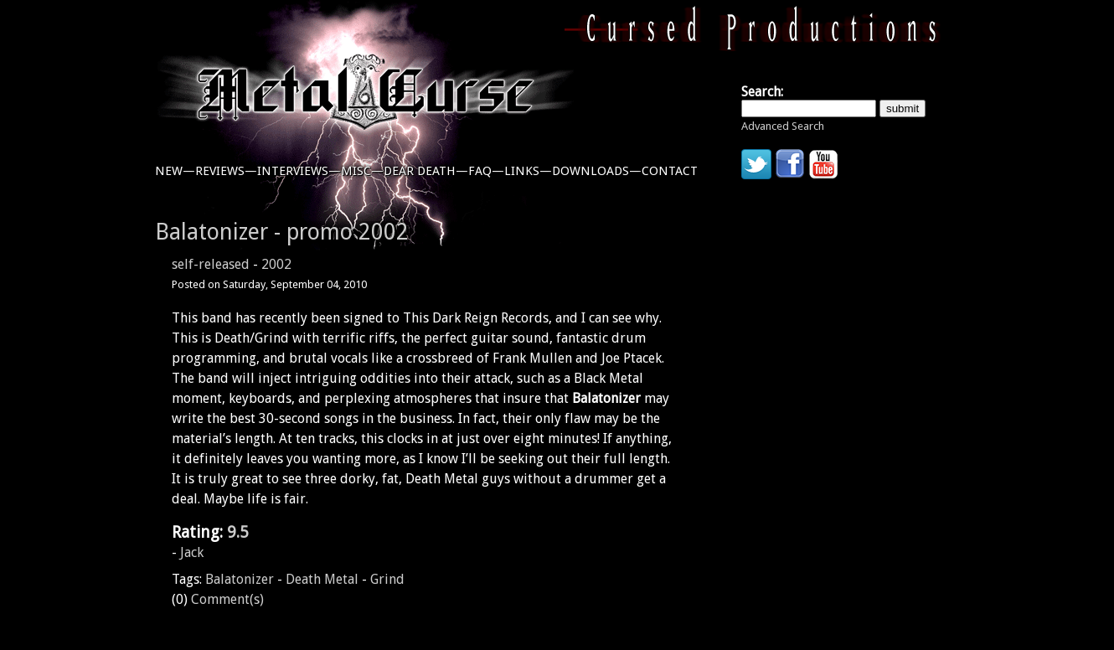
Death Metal (322, 579)
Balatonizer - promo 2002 (282, 232)
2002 (276, 264)
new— (175, 170)
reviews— (226, 170)
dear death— (426, 170)
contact (670, 170)
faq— (486, 170)
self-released (211, 264)
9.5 (238, 532)
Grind (387, 579)
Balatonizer (239, 579)
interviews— (299, 170)
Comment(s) (227, 599)
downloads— (597, 170)
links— (528, 170)
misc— (362, 170)
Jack (192, 552)
